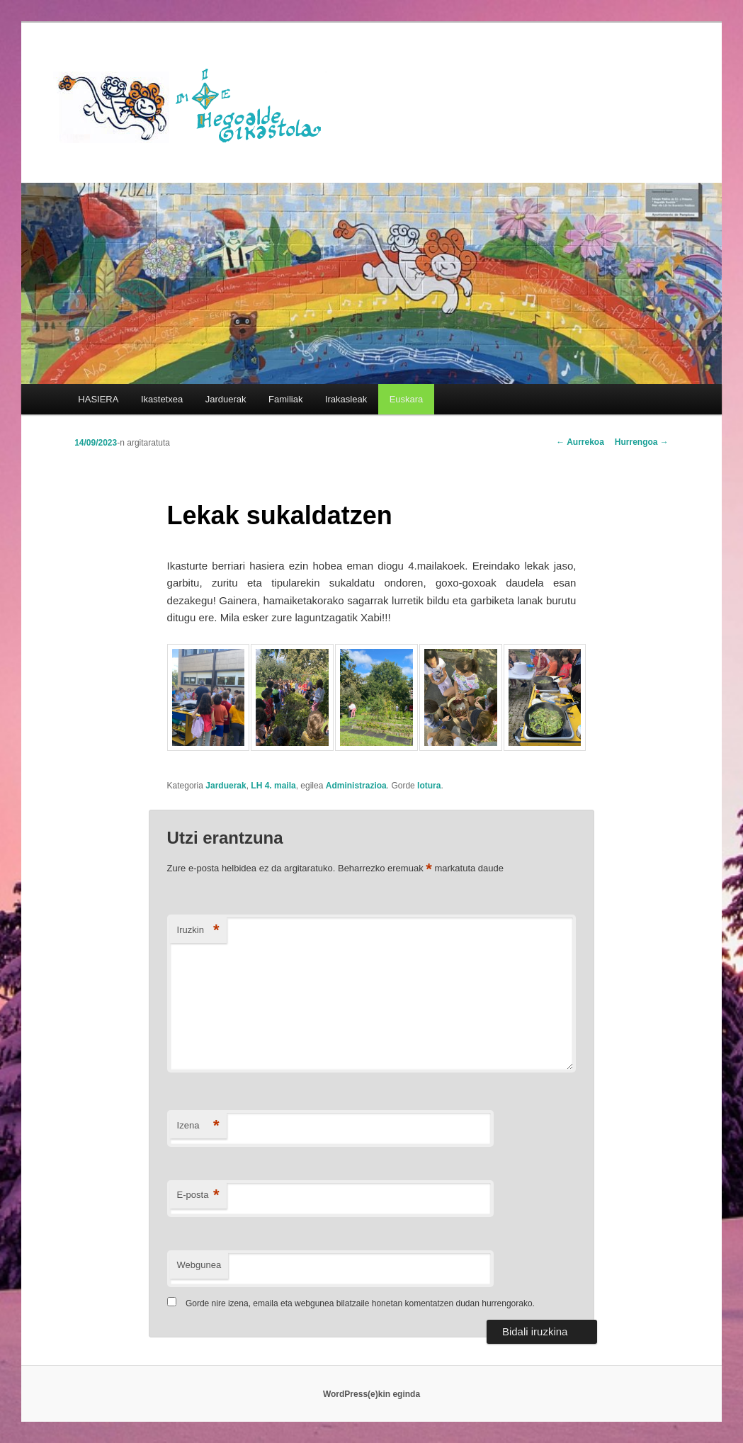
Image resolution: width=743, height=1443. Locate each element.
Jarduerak (225, 399)
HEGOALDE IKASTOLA (194, 104)
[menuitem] (406, 399)
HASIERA (98, 399)
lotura (429, 786)
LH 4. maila (273, 786)
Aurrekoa (580, 442)
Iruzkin (198, 930)
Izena (198, 1126)
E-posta (198, 1195)
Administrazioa (356, 786)
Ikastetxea (162, 399)
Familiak (285, 399)
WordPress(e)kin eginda (371, 1394)
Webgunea (199, 1265)
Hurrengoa (642, 442)
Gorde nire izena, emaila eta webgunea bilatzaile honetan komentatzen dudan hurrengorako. (360, 1303)
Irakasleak (346, 399)
